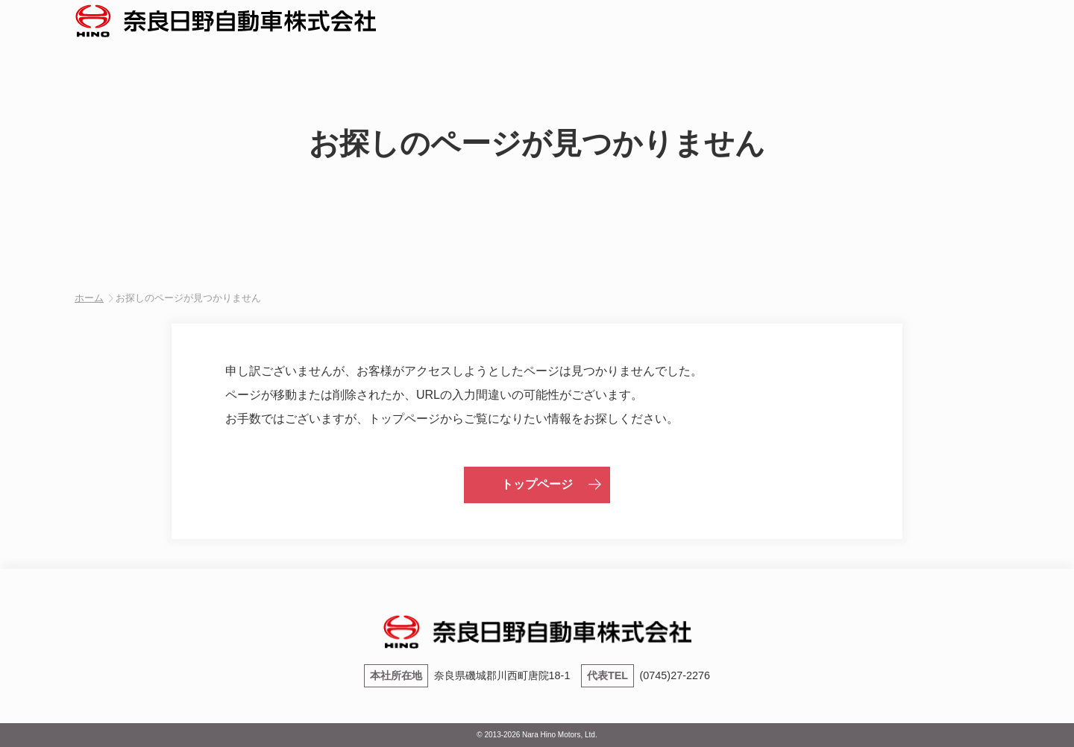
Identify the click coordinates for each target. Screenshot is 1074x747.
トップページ (537, 484)
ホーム (89, 297)
